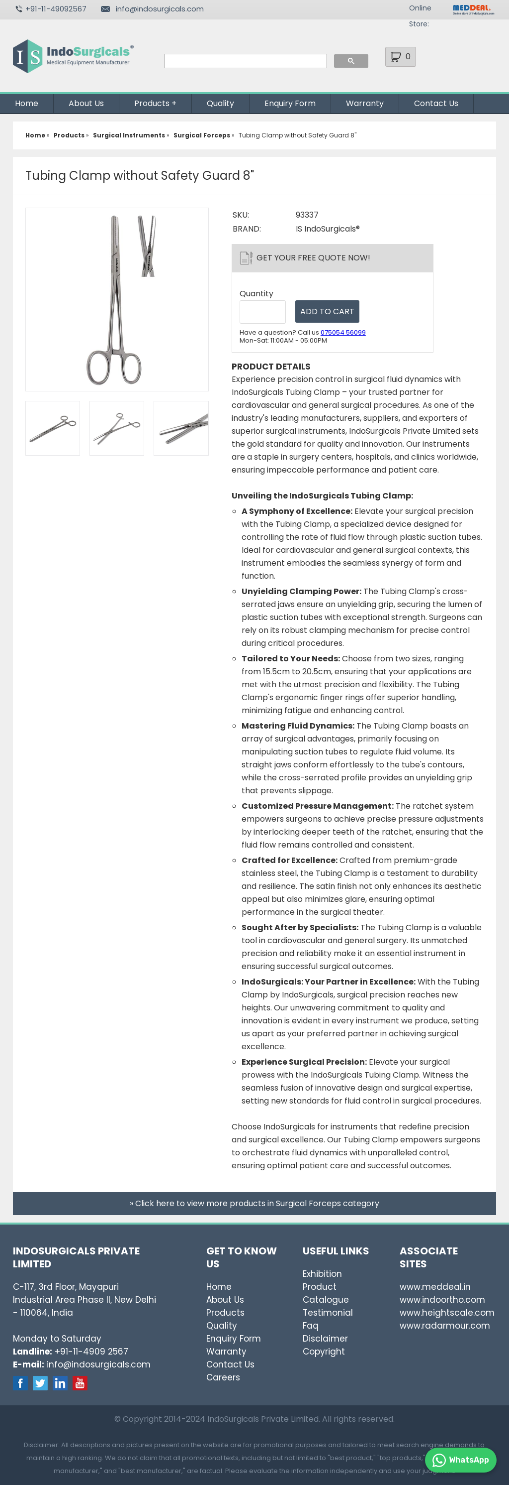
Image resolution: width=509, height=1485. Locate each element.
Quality (220, 103)
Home (26, 103)
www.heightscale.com (447, 1313)
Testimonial (328, 1313)
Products (152, 103)
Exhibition (322, 1274)
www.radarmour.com (445, 1326)
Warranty (365, 103)
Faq (311, 1326)
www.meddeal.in (435, 1287)
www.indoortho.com (442, 1300)
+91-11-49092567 (55, 8)
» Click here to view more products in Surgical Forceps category (254, 1203)
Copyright (324, 1352)
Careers (223, 1377)
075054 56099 (343, 332)
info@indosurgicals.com (160, 8)
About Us (86, 103)
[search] (245, 61)
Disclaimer (325, 1339)
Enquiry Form (290, 103)
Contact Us (436, 103)
